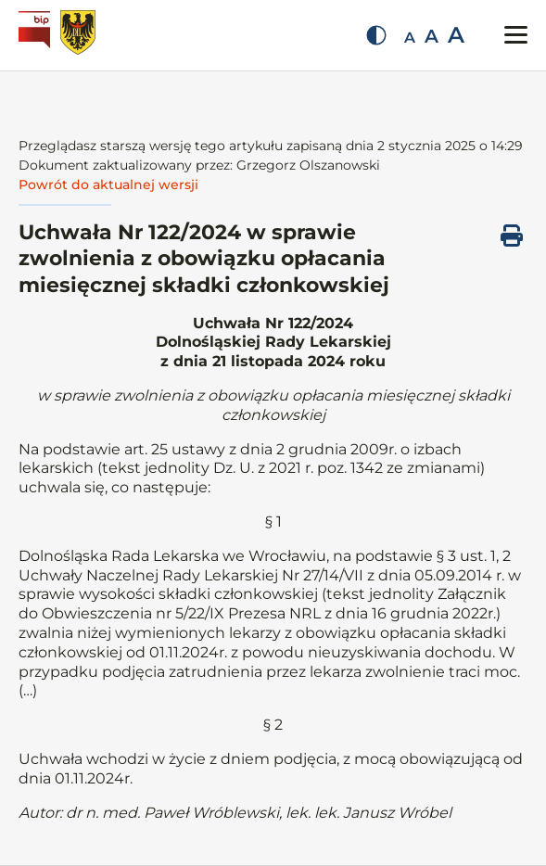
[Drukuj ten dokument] (511, 235)
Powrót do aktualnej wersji (108, 184)
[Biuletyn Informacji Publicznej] (37, 35)
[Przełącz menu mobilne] (515, 34)
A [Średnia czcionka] (431, 36)
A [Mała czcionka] (409, 37)
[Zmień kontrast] (376, 35)
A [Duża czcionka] (456, 34)
